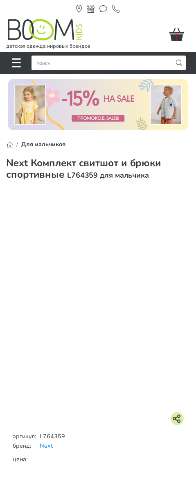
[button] (179, 34)
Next (46, 446)
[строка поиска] (104, 63)
